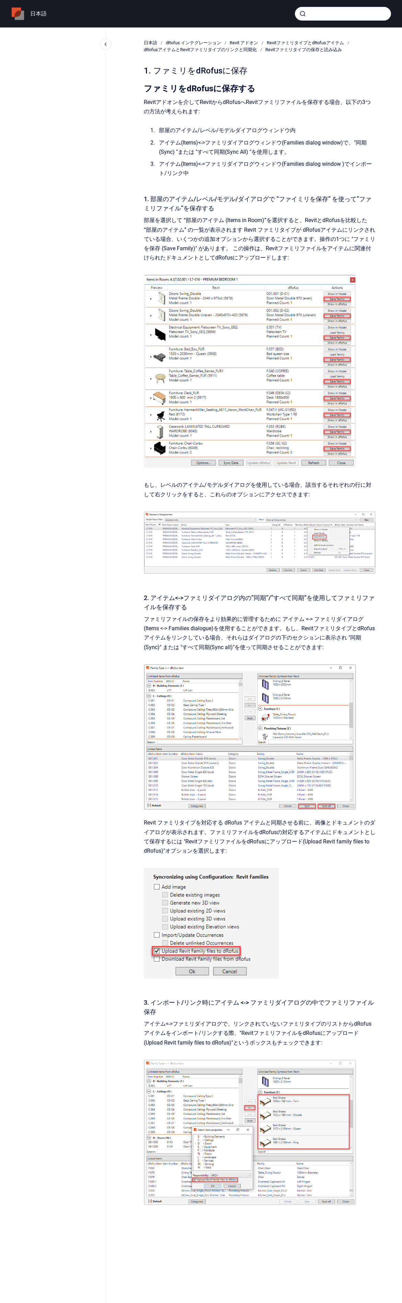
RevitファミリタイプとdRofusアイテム (305, 42)
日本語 (38, 13)
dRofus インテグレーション (193, 42)
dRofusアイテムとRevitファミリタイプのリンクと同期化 (200, 49)
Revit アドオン (244, 42)
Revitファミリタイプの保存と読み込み (303, 49)
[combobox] (343, 13)
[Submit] (302, 13)
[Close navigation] (105, 44)
